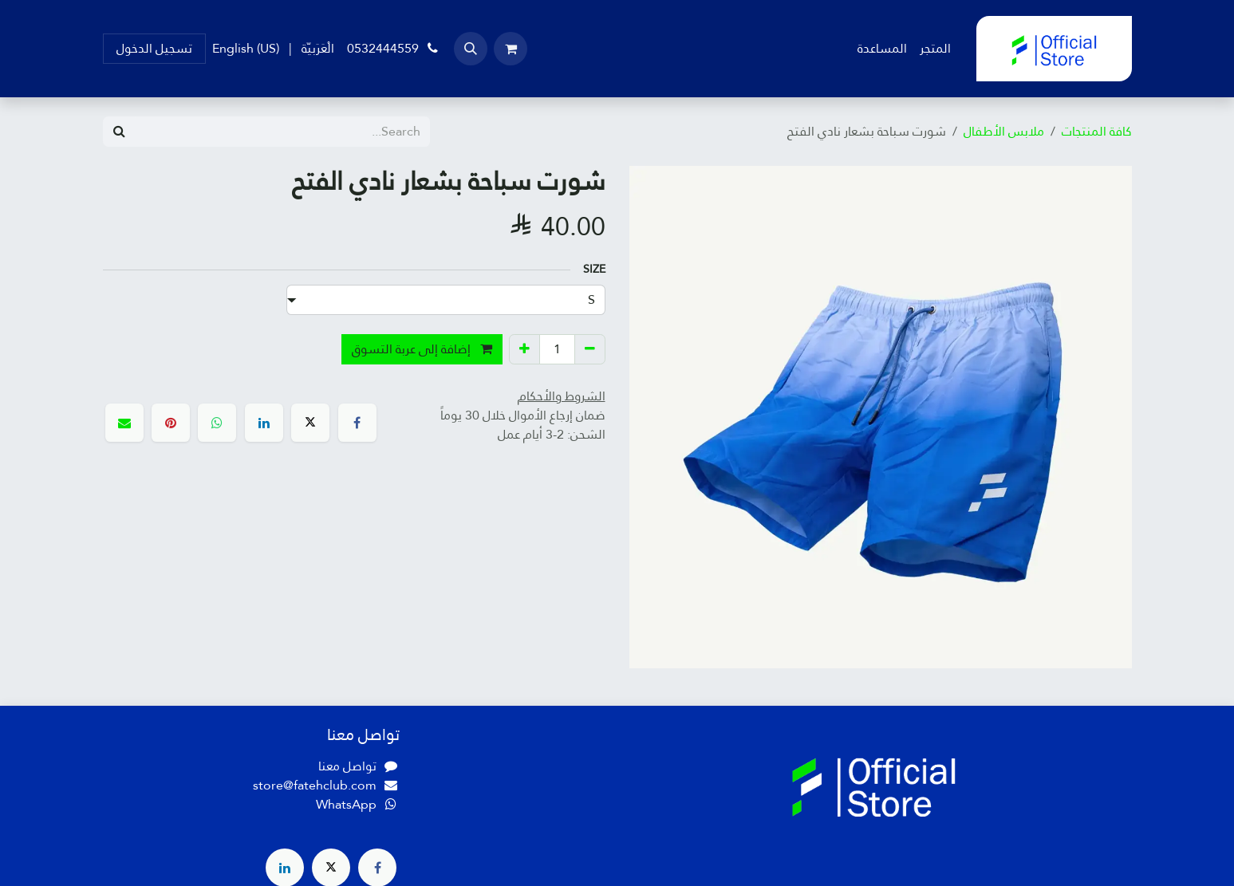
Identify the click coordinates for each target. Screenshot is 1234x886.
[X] (310, 423)
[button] (470, 48)
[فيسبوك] (357, 423)
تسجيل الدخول (154, 48)
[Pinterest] (171, 423)
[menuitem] (935, 49)
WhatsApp (346, 804)
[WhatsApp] (217, 423)
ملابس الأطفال (1004, 131)
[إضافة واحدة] (524, 349)
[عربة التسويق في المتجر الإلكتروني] (510, 48)
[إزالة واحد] (589, 349)
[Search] (119, 131)
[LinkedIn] (264, 423)
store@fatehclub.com (315, 785)
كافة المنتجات (1097, 131)
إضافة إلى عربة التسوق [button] (422, 349)
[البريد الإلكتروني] (124, 423)
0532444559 (394, 48)
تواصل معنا (347, 766)
